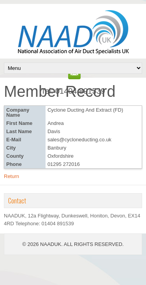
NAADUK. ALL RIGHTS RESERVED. (82, 244)
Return (11, 176)
